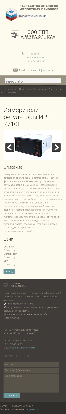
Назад (9, 271)
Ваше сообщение (31, 383)
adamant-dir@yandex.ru (40, 70)
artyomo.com (33, 409)
